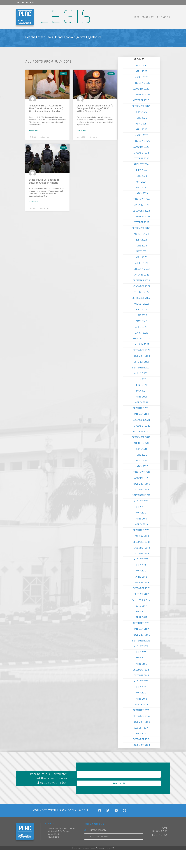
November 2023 (141, 216)
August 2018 (141, 559)
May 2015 (141, 692)
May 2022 (141, 321)
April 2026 (141, 71)
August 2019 (141, 501)
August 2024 (141, 164)
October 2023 (141, 222)
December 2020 (141, 419)
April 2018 (141, 576)
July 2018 (141, 565)
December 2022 (141, 280)
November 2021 (141, 356)
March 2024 (141, 193)
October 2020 (141, 431)
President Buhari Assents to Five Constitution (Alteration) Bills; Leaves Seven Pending (46, 108)
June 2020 (141, 454)
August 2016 (141, 646)
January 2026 (141, 88)
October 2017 (141, 594)
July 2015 (141, 687)
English (21, 3)
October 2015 (141, 675)
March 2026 (141, 77)
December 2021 (141, 350)
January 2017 (141, 629)
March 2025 (141, 135)
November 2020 (141, 425)
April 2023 (141, 257)
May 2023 (141, 251)
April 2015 (141, 698)
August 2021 (141, 373)
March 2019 (141, 524)
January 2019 (141, 536)
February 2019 (141, 530)
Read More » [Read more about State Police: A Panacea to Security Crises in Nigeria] (33, 202)
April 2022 (141, 327)
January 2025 (141, 146)
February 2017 (141, 623)
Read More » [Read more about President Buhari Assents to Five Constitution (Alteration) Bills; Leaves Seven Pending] (33, 130)
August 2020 (141, 443)
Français (30, 3)
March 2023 (141, 263)
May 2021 (141, 390)
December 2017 (141, 588)
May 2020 (141, 460)
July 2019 (141, 507)
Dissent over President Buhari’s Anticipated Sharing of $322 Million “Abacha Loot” (95, 108)
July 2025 (141, 112)
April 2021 (141, 396)
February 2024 (141, 199)
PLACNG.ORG (148, 17)
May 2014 (141, 733)
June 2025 (141, 117)
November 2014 (141, 722)
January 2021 (141, 414)
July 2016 (141, 652)
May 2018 (141, 571)
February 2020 (141, 472)
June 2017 (141, 605)
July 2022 (141, 309)
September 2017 (141, 600)
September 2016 (141, 640)
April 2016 (141, 663)
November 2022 (141, 286)
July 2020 (141, 449)
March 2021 (141, 402)
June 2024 (141, 176)
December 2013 (141, 739)
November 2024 (141, 152)
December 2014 (141, 716)
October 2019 (141, 489)
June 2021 (141, 385)
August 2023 (141, 234)
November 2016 (141, 634)
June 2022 (141, 315)
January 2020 (141, 478)
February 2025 (141, 141)
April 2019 (141, 518)
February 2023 (141, 268)
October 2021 (141, 361)
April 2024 (141, 187)
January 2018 (141, 582)
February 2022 (141, 338)
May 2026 (141, 65)
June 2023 (141, 245)
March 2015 (141, 704)
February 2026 (141, 83)
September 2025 (141, 106)
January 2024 (141, 205)
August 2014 (141, 727)
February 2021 (141, 408)
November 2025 (141, 94)
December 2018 (141, 541)
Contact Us (163, 17)
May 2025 (141, 123)
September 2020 (141, 437)
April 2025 (141, 129)
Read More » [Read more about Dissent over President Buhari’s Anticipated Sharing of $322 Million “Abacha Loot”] (81, 130)
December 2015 (141, 669)
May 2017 (141, 611)
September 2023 (141, 228)
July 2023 (141, 239)
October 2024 (141, 158)
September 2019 (141, 495)
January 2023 (141, 274)
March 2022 (141, 332)
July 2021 (141, 379)
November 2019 (141, 483)
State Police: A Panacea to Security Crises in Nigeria (44, 181)
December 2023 (141, 210)
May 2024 (141, 181)
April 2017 (141, 617)
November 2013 (141, 745)
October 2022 (141, 292)
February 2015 (141, 710)
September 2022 (141, 297)
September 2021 (141, 367)
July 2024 (141, 170)
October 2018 (141, 553)
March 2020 (141, 466)
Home (137, 17)
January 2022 (141, 344)
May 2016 (141, 658)
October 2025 (141, 100)
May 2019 (141, 512)
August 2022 (141, 303)
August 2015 (141, 681)
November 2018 (141, 547)
